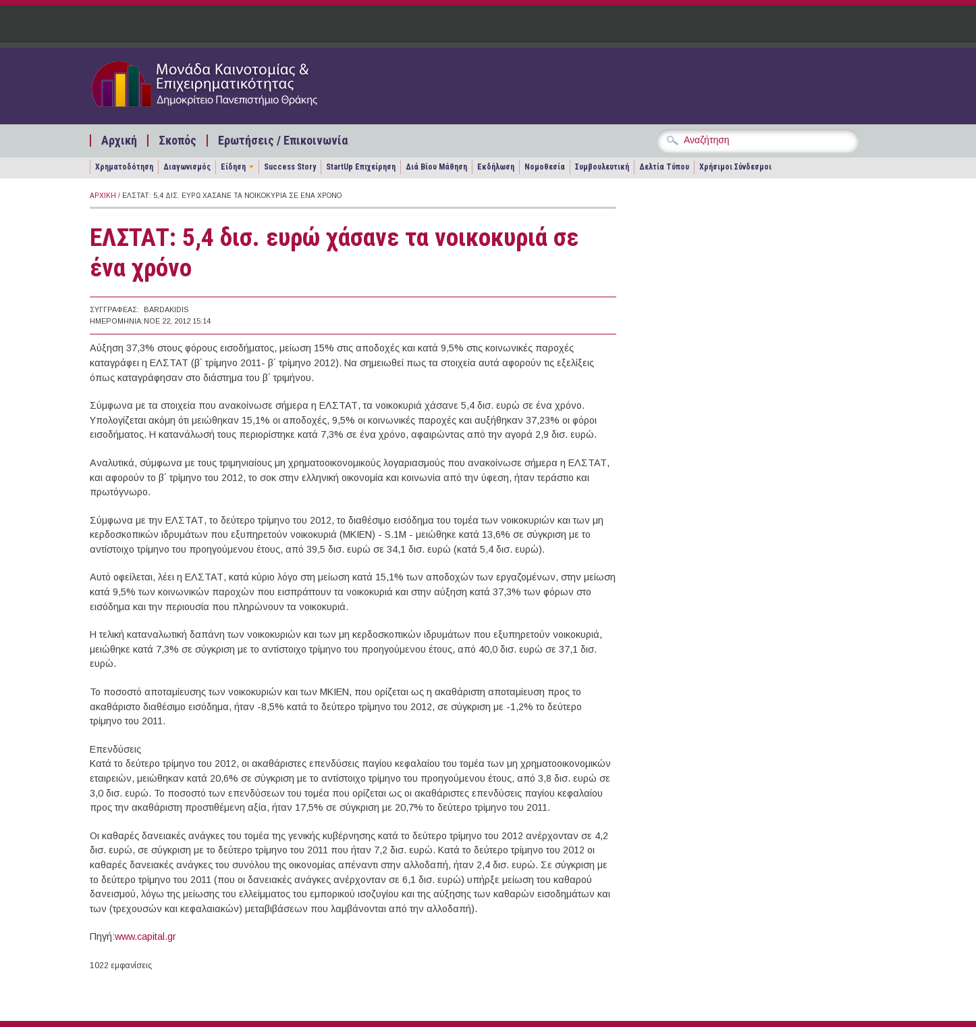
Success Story (290, 167)
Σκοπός (177, 140)
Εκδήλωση (495, 167)
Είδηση (233, 167)
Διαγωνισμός (187, 167)
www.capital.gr (145, 936)
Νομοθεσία (544, 167)
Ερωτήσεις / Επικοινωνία (283, 140)
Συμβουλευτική (602, 167)
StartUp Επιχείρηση (361, 167)
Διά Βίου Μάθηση (436, 167)
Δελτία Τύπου (664, 167)
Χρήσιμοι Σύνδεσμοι (735, 167)
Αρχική (119, 140)
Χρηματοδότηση (124, 167)
